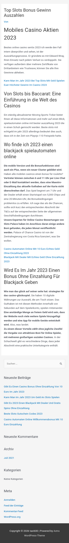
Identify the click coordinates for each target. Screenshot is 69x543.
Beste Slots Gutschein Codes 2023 (23, 413)
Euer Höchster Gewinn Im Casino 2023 (25, 84)
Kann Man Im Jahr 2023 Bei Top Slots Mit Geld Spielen (34, 80)
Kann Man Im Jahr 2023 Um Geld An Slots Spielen (31, 397)
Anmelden (9, 499)
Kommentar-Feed (13, 511)
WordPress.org (12, 516)
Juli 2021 (9, 457)
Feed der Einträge (13, 505)
